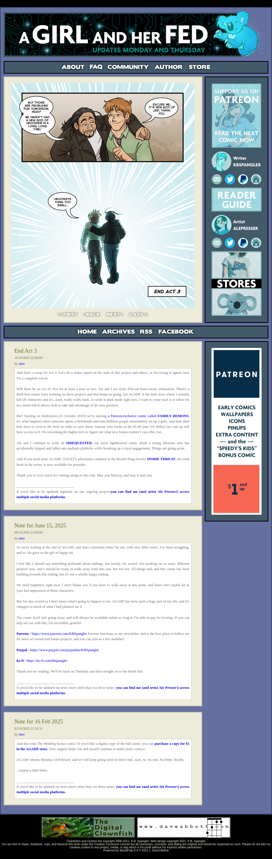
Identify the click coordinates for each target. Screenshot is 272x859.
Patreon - (24, 634)
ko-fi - (21, 661)
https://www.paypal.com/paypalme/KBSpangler (64, 650)
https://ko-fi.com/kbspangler (47, 661)
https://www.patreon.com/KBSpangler (59, 634)
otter (22, 364)
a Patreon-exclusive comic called (148, 416)
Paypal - (23, 650)
